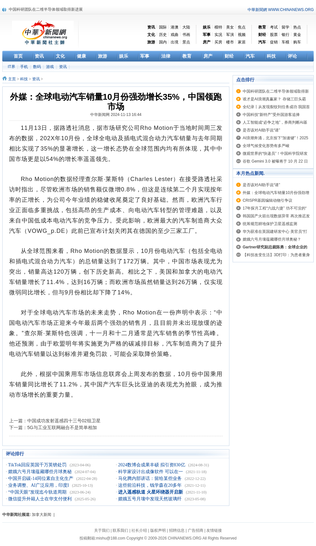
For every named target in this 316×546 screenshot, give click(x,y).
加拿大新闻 (41, 514)
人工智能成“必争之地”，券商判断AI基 (275, 122)
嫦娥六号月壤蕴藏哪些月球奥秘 (40, 471)
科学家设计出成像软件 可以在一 (151, 471)
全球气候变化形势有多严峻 (266, 145)
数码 (37, 66)
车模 (285, 42)
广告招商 (195, 530)
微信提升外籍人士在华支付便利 (40, 498)
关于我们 (102, 530)
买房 (218, 42)
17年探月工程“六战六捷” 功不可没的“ (275, 208)
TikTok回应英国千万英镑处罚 (38, 464)
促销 (274, 42)
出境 (174, 42)
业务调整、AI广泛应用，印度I (39, 485)
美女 (230, 27)
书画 (186, 34)
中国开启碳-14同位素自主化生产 (41, 478)
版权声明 (158, 530)
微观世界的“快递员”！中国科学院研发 (275, 153)
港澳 (174, 27)
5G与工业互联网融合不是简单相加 (62, 427)
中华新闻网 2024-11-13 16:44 (115, 114)
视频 (242, 34)
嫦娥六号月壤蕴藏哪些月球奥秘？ (272, 239)
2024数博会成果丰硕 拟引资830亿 (152, 464)
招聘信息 (177, 530)
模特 (218, 27)
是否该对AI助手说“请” (261, 130)
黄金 (297, 34)
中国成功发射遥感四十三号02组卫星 (64, 420)
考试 (274, 27)
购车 (297, 42)
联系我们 (120, 530)
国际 (163, 27)
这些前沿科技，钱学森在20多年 (150, 485)
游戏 (50, 66)
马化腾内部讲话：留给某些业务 (150, 478)
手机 (24, 66)
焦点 (242, 27)
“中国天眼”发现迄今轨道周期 (38, 492)
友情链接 (214, 530)
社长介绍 (139, 530)
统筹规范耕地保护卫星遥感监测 (270, 224)
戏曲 (174, 34)
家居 (242, 42)
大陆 (186, 27)
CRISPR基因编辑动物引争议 (267, 200)
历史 (163, 34)
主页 (12, 79)
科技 (24, 79)
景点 (186, 42)
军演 (230, 34)
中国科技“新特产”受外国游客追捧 (271, 114)
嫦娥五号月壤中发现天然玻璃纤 (150, 498)
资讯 (63, 66)
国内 (163, 42)
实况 (218, 34)
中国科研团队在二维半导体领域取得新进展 (46, 9)
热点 (297, 27)
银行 (285, 34)
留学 (285, 27)
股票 (274, 34)
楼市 (230, 42)
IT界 (12, 66)
